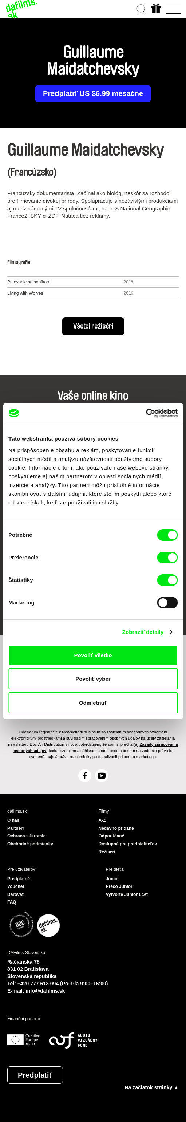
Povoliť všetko (93, 655)
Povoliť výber (92, 679)
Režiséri (107, 851)
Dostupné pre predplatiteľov (128, 843)
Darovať (15, 894)
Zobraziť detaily (143, 632)
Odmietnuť (93, 703)
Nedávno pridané (116, 828)
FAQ (11, 902)
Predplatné (18, 878)
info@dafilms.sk (45, 991)
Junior (112, 878)
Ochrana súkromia (26, 836)
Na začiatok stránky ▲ (152, 1087)
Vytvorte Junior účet (127, 894)
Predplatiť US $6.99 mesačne (93, 94)
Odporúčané (111, 836)
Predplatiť (35, 1075)
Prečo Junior (119, 886)
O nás (13, 820)
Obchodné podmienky (30, 843)
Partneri (15, 828)
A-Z (102, 820)
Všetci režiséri (93, 326)
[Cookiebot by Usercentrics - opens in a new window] (146, 413)
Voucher (15, 886)
